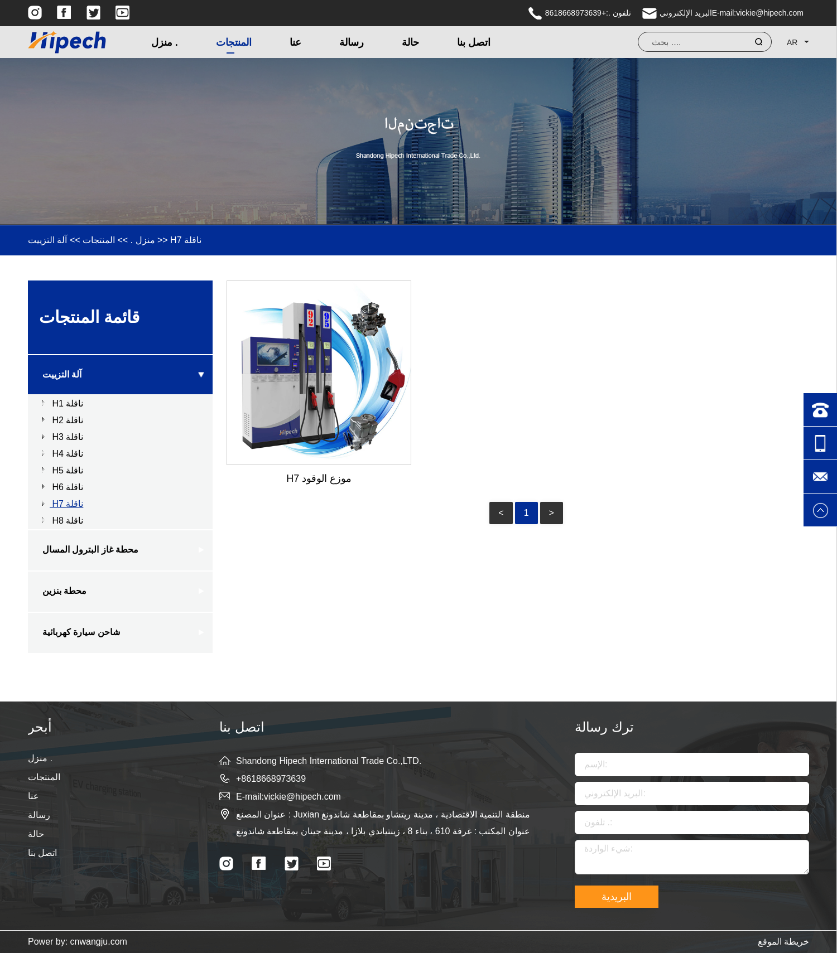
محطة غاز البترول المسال (90, 549)
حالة (410, 42)
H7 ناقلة (185, 240)
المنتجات (234, 42)
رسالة (351, 42)
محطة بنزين (64, 591)
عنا (295, 42)
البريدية (617, 896)
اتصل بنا (473, 42)
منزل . (164, 42)
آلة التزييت (47, 240)
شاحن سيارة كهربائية (81, 632)
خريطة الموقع (783, 941)
